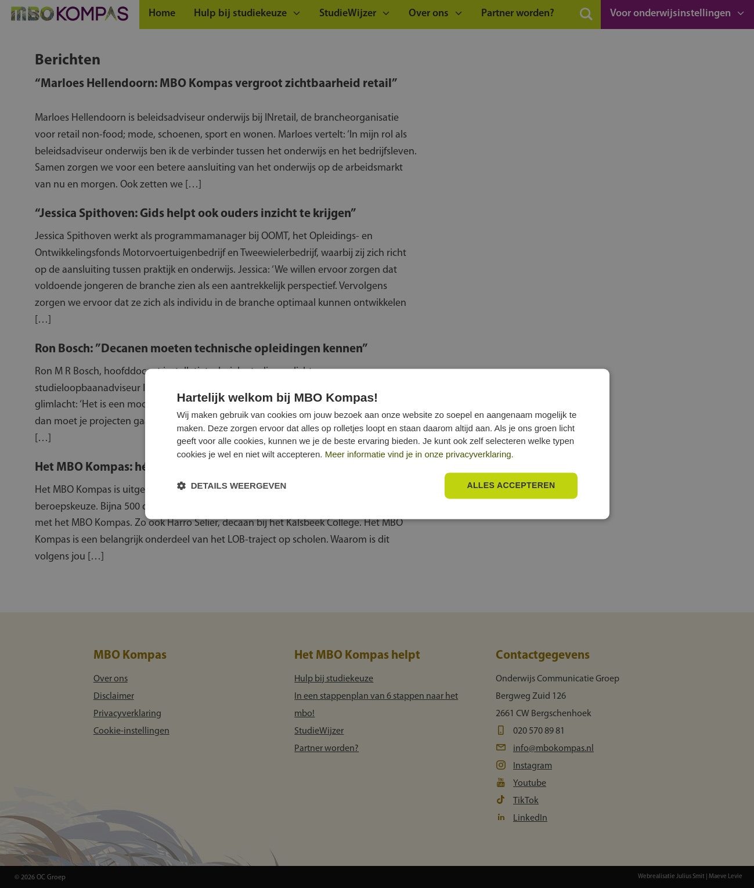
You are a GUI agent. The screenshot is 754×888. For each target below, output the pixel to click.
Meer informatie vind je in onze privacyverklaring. (419, 454)
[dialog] (377, 444)
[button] (232, 486)
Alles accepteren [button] (511, 485)
